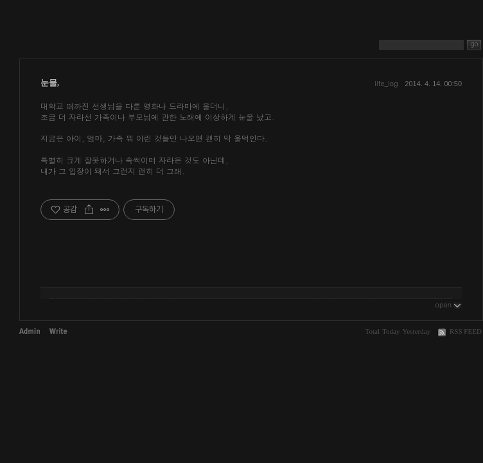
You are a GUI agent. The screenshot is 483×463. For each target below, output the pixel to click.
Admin (29, 331)
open (448, 304)
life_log (386, 83)
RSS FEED (466, 331)
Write (58, 331)
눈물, (49, 82)
